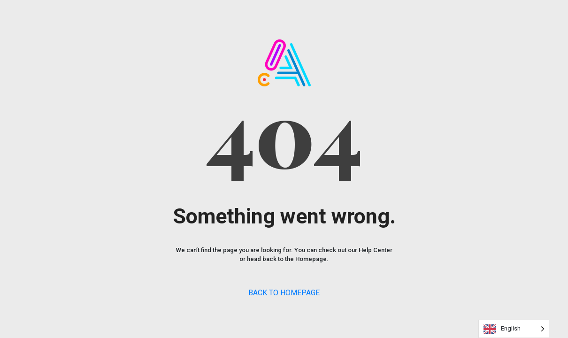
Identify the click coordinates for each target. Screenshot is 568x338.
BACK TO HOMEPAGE (284, 292)
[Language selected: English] (513, 329)
